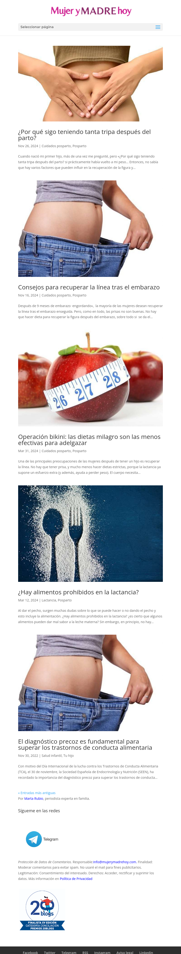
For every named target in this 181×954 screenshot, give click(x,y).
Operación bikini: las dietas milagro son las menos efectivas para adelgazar (89, 439)
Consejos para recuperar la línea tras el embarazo (89, 287)
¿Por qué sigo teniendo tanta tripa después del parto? (84, 134)
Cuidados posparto (56, 146)
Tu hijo (68, 755)
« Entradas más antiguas (37, 793)
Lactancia (49, 600)
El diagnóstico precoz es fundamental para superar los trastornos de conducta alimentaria (85, 744)
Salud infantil (52, 755)
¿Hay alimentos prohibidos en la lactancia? (78, 592)
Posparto (79, 146)
